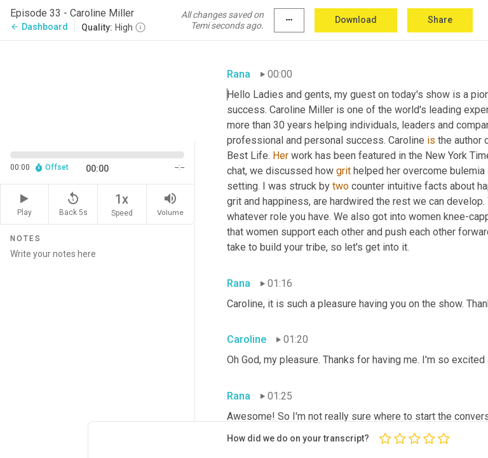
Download (356, 20)
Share (440, 20)
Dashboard (39, 27)
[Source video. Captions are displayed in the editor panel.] (97, 90)
